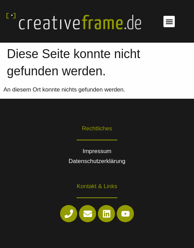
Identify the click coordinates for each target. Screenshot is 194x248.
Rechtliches (97, 128)
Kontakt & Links (97, 186)
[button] (169, 21)
